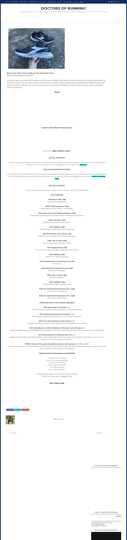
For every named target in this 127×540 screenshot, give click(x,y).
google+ (31, 417)
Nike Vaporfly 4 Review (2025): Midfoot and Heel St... (101, 221)
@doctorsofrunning (50, 373)
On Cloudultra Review (91, 84)
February (91, 265)
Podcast (65, 1)
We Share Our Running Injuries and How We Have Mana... (100, 236)
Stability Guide (39, 1)
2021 (88, 274)
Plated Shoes (48, 1)
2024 (88, 269)
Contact (88, 1)
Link (54, 205)
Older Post (73, 441)
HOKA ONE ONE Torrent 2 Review (95, 83)
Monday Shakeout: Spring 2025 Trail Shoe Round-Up (101, 233)
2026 (88, 201)
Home (13, 1)
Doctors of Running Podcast (94, 136)
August (90, 212)
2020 (89, 276)
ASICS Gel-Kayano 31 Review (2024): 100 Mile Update (100, 261)
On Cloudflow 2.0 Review (93, 86)
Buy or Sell (49, 391)
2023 (88, 271)
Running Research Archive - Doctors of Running (100, 140)
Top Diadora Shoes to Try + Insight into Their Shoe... (100, 244)
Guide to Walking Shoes (92, 143)
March (90, 264)
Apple (44, 154)
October (91, 208)
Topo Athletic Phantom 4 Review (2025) (100, 230)
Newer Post (19, 441)
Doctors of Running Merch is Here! (100, 117)
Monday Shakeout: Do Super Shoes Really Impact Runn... (101, 241)
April (89, 219)
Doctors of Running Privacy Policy (59, 508)
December (92, 204)
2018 (88, 280)
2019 (88, 278)
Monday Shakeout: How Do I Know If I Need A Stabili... (100, 224)
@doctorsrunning (49, 375)
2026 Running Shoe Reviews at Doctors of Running (98, 130)
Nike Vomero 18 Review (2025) (97, 239)
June (90, 215)
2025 (88, 203)
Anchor (57, 154)
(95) (70, 352)
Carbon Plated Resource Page (94, 137)
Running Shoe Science (92, 139)
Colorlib (69, 535)
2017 (88, 282)
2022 (88, 273)
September (92, 210)
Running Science (74, 1)
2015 (88, 285)
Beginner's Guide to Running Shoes (96, 142)
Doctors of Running (50, 366)
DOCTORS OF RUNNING (63, 8)
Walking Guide (57, 1)
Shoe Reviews (20, 1)
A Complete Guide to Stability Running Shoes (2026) (99, 133)
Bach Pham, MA (51, 425)
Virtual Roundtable (49, 377)
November (92, 206)
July (89, 213)
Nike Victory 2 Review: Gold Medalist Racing (99, 254)
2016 (88, 283)
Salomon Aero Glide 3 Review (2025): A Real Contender (101, 247)
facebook (16, 417)
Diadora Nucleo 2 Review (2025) (98, 252)
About (82, 1)
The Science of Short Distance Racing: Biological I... (100, 228)
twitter (23, 417)
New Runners (29, 1)
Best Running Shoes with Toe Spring (99, 250)
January (91, 267)
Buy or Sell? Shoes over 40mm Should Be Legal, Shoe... (101, 258)
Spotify (51, 154)
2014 (88, 287)
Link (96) (76, 352)
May (89, 217)
